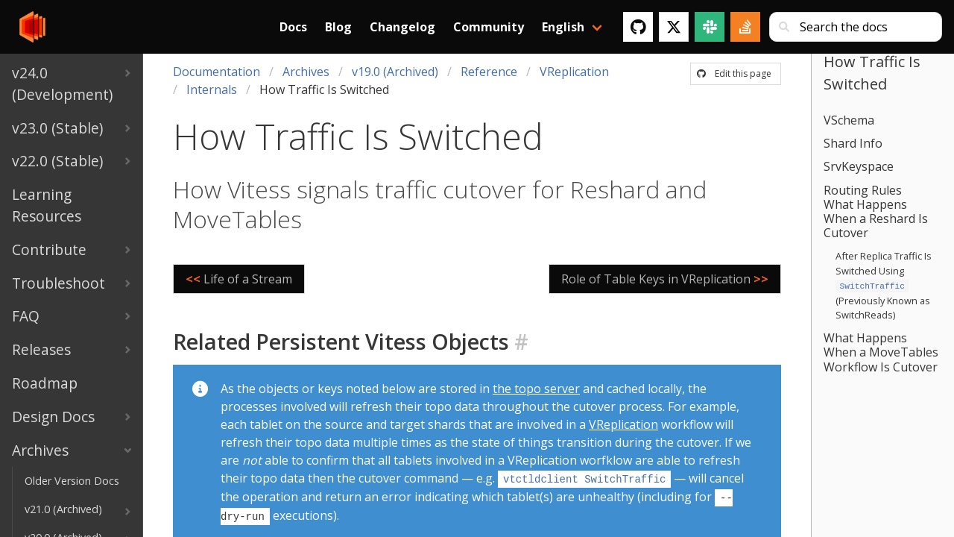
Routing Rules (863, 190)
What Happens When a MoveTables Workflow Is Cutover (881, 350)
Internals (211, 89)
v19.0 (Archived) (395, 71)
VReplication (574, 71)
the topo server (536, 388)
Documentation (216, 71)
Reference (489, 71)
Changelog (402, 27)
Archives (305, 71)
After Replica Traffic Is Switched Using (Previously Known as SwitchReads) (883, 284)
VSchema (849, 120)
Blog (338, 27)
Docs (293, 27)
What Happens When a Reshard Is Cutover (876, 218)
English (563, 27)
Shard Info (853, 143)
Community (488, 27)
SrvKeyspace (859, 166)
